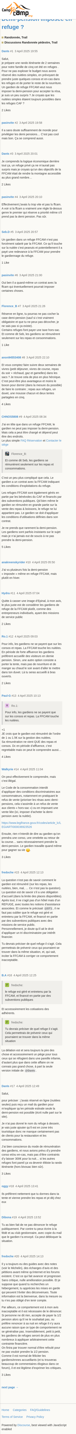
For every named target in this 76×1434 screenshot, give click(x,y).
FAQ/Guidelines (40, 1410)
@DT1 (48, 908)
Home (5, 1410)
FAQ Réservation (31, 440)
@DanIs (30, 1070)
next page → (10, 1387)
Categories (20, 1410)
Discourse (23, 1425)
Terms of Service (12, 1416)
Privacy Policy (35, 1416)
